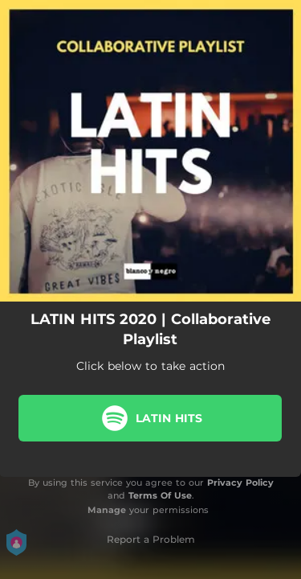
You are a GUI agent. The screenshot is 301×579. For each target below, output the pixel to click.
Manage (106, 509)
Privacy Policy (240, 482)
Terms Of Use (160, 495)
